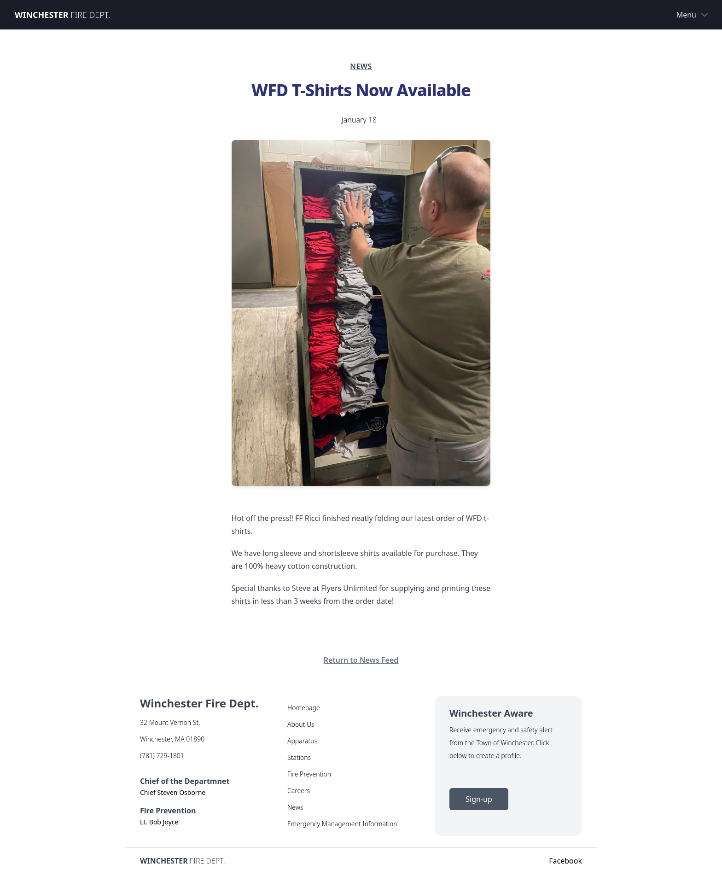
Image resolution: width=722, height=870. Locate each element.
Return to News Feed (361, 660)
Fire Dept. (63, 14)
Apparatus (302, 740)
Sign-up (479, 799)
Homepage (303, 707)
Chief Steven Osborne (172, 792)
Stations (299, 757)
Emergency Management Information (342, 823)
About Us (300, 724)
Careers (298, 790)
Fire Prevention (309, 774)
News (295, 807)
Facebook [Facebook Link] (565, 861)
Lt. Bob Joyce (159, 821)
